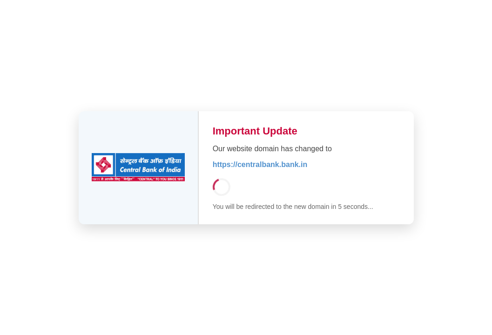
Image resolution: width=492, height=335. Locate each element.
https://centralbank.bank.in (260, 164)
